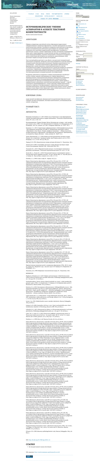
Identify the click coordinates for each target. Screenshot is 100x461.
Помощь (78, 63)
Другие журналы (80, 85)
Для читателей (80, 97)
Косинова (55, 18)
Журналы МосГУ (50, 16)
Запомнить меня (82, 58)
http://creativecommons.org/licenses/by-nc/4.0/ (47, 452)
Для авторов (79, 99)
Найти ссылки (82, 34)
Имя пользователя (79, 54)
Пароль (78, 56)
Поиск (48, 14)
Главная (31, 14)
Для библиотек (80, 100)
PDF (27, 108)
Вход (42, 14)
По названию (79, 83)
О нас (37, 14)
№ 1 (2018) (49, 18)
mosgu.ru (59, 16)
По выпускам (79, 81)
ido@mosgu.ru (18, 43)
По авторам (79, 82)
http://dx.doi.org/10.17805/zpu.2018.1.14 (39, 440)
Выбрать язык (79, 15)
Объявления (39, 16)
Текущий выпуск (57, 14)
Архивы (66, 14)
